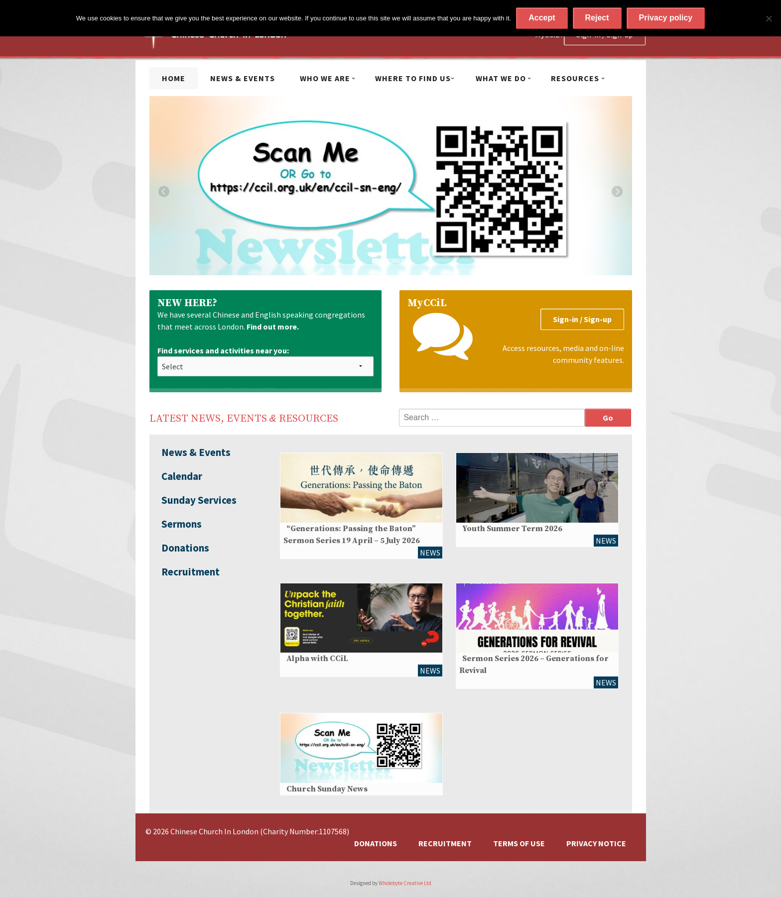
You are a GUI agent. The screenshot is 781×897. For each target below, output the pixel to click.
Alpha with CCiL (317, 659)
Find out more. (273, 327)
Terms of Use (519, 843)
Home (173, 78)
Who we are (325, 78)
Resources (575, 78)
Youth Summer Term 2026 (512, 529)
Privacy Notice (596, 843)
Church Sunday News (327, 789)
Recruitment (190, 571)
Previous (164, 191)
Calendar (181, 476)
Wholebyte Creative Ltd (405, 883)
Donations (185, 548)
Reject (597, 17)
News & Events (242, 78)
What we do (501, 78)
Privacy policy (666, 17)
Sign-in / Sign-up (582, 319)
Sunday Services (199, 500)
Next (617, 191)
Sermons (181, 524)
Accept (541, 17)
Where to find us (413, 78)
